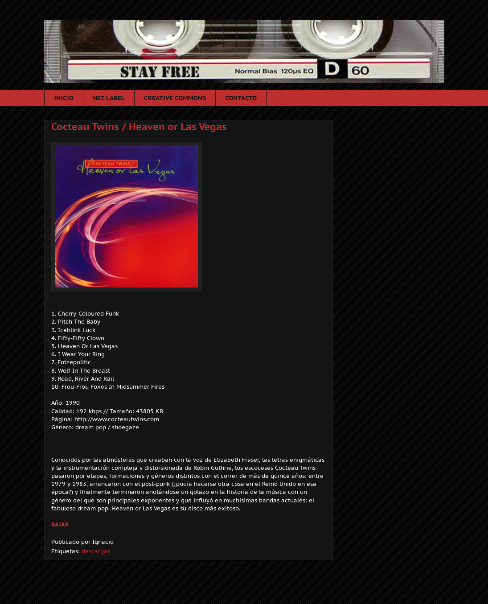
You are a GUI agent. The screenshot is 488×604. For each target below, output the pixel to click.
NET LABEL (109, 98)
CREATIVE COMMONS (175, 98)
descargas (96, 551)
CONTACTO (241, 98)
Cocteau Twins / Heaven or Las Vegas (139, 126)
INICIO (64, 98)
